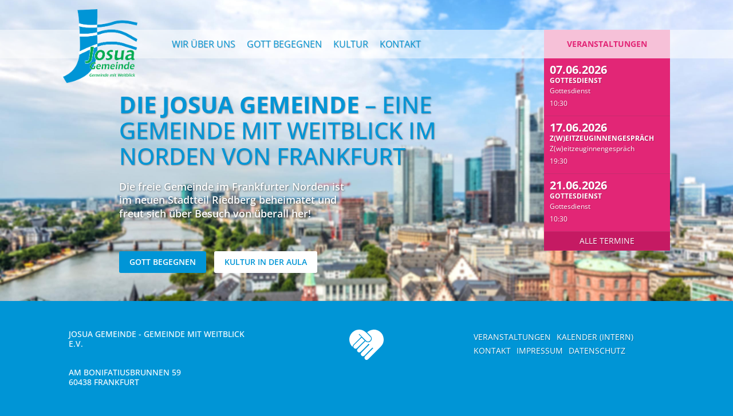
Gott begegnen (284, 44)
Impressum (540, 350)
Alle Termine (607, 240)
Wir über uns (203, 44)
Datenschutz (597, 350)
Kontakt (400, 44)
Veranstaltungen (607, 43)
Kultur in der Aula (265, 261)
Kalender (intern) (595, 336)
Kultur (350, 44)
